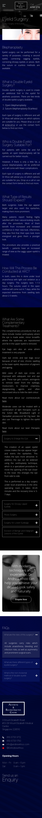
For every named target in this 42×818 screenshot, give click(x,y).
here (4, 401)
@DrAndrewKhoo (15, 748)
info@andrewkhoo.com (18, 744)
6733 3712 (10, 125)
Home (4, 24)
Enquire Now (21, 599)
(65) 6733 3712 (14, 737)
